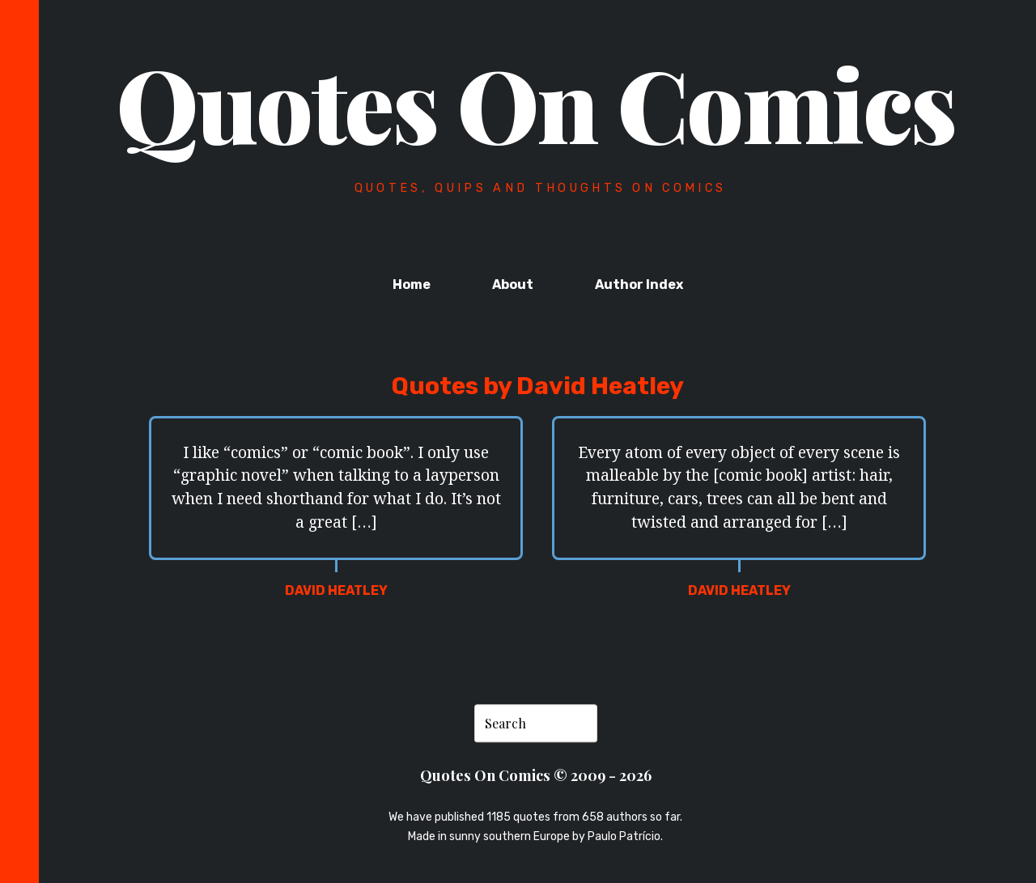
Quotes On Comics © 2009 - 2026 (536, 776)
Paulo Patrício (624, 836)
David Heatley (336, 590)
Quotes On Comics (536, 102)
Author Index (639, 284)
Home (412, 284)
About (512, 284)
